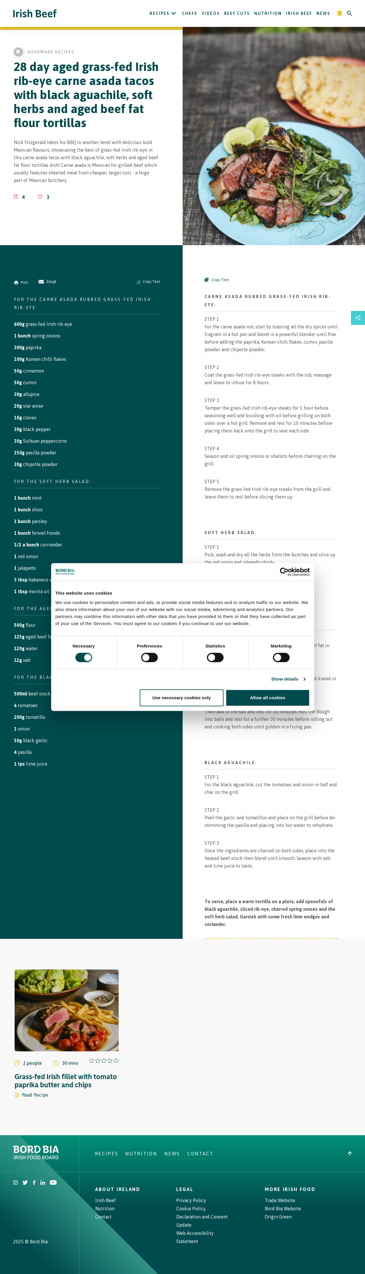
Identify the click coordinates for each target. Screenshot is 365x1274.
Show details (284, 678)
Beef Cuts (237, 13)
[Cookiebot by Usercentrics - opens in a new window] (284, 571)
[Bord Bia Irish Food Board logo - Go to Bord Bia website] (36, 1157)
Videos (211, 13)
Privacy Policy (191, 1200)
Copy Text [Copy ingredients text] (148, 281)
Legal (184, 1189)
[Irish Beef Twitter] (25, 1183)
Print (21, 282)
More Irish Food (290, 1189)
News (323, 13)
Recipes (159, 13)
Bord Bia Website (283, 1208)
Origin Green (278, 1216)
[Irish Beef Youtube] (53, 1183)
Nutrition (268, 13)
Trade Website (280, 1200)
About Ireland (117, 1189)
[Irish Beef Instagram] (15, 1183)
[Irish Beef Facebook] (34, 1183)
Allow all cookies (268, 697)
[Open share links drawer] (358, 318)
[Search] (349, 13)
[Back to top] (349, 1153)
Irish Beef (299, 13)
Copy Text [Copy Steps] (217, 280)
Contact (200, 1153)
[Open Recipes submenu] (173, 13)
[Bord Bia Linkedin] (42, 1183)
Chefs (189, 13)
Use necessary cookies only (181, 697)
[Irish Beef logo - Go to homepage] (35, 13)
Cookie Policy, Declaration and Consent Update (202, 1217)
